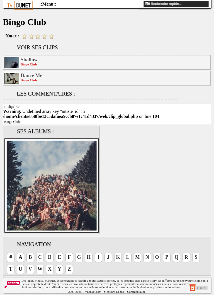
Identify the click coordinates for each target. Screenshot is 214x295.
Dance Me (31, 75)
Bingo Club (12, 122)
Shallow (29, 59)
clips (11, 107)
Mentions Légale (114, 291)
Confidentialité (136, 291)
